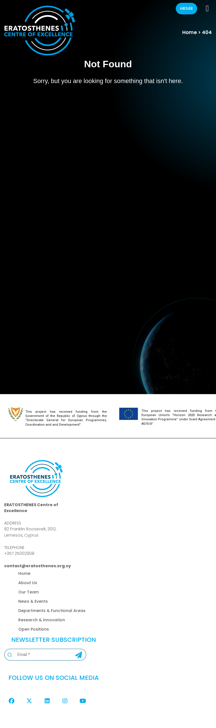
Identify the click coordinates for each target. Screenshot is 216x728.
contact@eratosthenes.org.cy (37, 566)
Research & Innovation (41, 620)
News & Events (33, 601)
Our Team (28, 592)
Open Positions (33, 629)
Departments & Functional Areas (52, 610)
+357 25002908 (19, 553)
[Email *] (38, 655)
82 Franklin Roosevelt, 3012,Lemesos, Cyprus (30, 532)
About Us (27, 583)
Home (189, 32)
